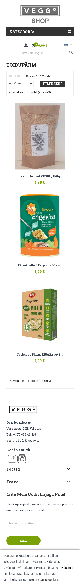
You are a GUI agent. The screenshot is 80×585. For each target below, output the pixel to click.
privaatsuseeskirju (47, 579)
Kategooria (22, 31)
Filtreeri (52, 83)
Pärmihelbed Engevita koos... (40, 265)
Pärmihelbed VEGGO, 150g (40, 176)
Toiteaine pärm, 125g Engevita (40, 354)
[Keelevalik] (69, 45)
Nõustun (67, 567)
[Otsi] (40, 53)
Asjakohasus (21, 83)
